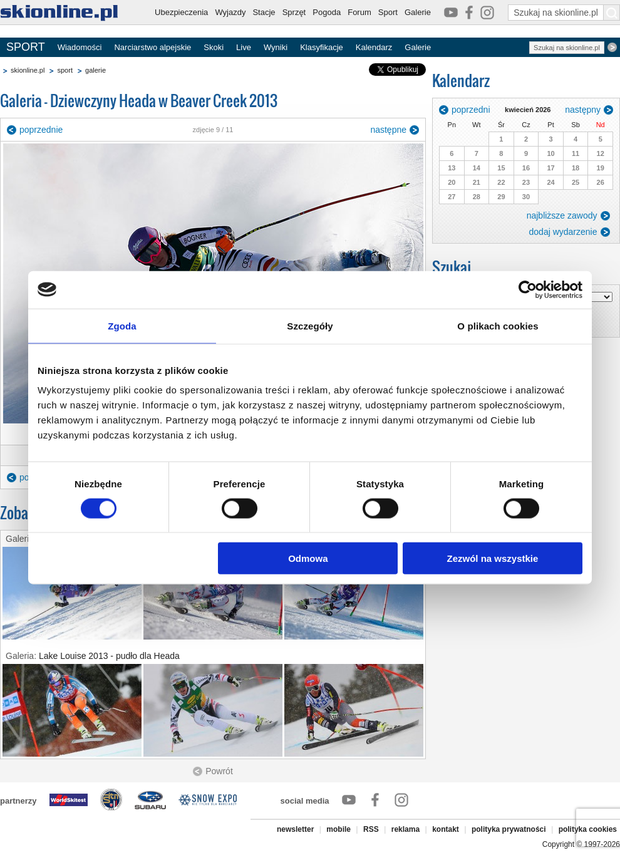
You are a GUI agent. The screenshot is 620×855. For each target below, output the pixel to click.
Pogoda (327, 12)
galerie (95, 70)
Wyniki (275, 47)
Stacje (263, 12)
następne (388, 130)
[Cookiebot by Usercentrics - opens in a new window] (527, 289)
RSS (371, 829)
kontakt (445, 829)
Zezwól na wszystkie (493, 558)
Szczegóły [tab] (310, 325)
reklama (405, 829)
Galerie (418, 12)
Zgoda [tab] (122, 325)
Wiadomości (80, 47)
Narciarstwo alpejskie (152, 47)
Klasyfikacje (321, 47)
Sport (388, 12)
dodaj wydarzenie (563, 232)
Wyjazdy (230, 12)
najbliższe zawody (562, 215)
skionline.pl (27, 70)
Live (243, 47)
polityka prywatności (509, 829)
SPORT (25, 47)
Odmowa (308, 558)
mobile (338, 829)
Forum (359, 12)
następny (583, 110)
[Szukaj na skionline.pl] (612, 12)
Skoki (214, 47)
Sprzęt (294, 12)
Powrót (219, 771)
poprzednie (41, 130)
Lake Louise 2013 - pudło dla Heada (109, 656)
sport (64, 70)
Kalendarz (374, 47)
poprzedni (471, 110)
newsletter (295, 829)
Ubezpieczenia (181, 12)
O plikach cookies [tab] (497, 325)
